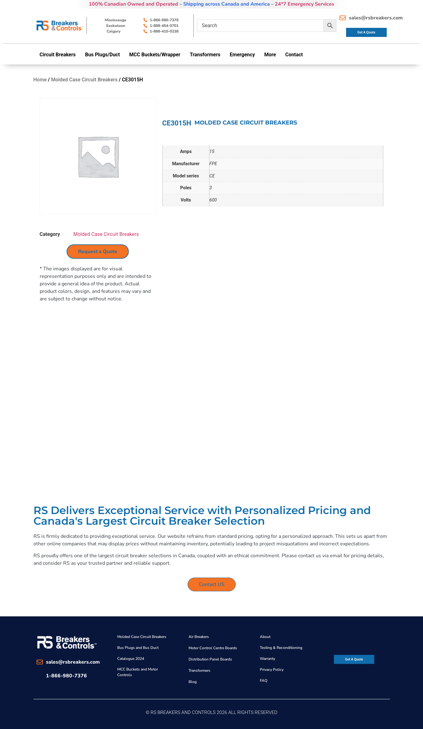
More (270, 55)
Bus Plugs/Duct (102, 55)
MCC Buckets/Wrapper (154, 55)
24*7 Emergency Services (304, 4)
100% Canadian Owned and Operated (133, 4)
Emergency (242, 55)
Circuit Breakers (58, 55)
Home (40, 80)
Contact (294, 55)
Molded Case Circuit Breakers (84, 80)
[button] (59, 55)
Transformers (205, 55)
